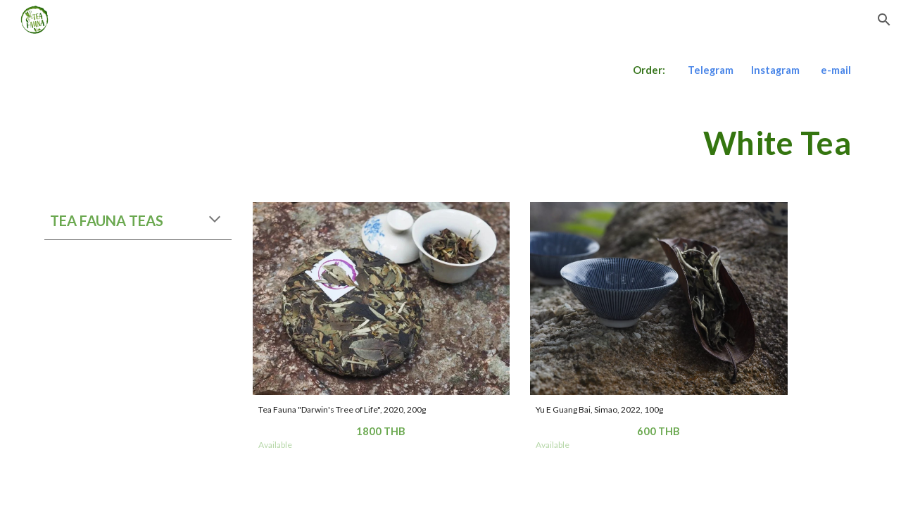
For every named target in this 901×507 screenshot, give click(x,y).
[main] (450, 70)
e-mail (836, 70)
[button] (884, 20)
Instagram (775, 70)
